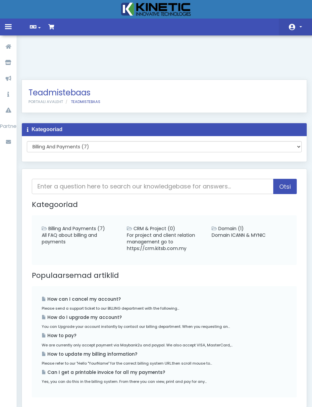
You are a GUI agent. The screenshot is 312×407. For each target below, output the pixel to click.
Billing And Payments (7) (78, 194)
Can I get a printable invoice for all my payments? (108, 338)
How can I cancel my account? (86, 265)
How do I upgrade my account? (87, 283)
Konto (300, 26)
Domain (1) (226, 194)
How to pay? (64, 301)
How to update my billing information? (94, 320)
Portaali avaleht (50, 67)
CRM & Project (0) (153, 194)
